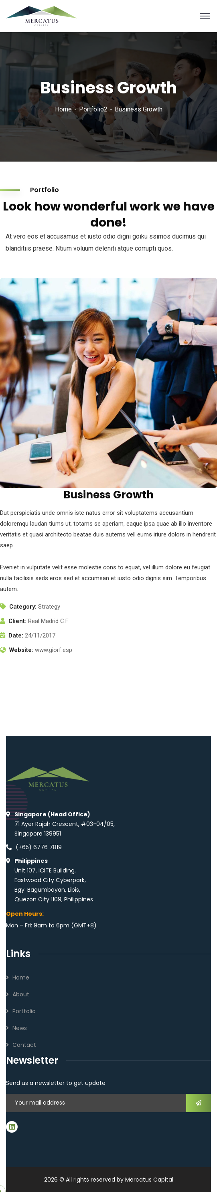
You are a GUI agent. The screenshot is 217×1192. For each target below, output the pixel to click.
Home (63, 109)
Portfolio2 (93, 109)
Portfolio (24, 1011)
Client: (17, 621)
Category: (23, 606)
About (20, 994)
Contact (24, 1045)
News (19, 1028)
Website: (21, 650)
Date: (15, 635)
